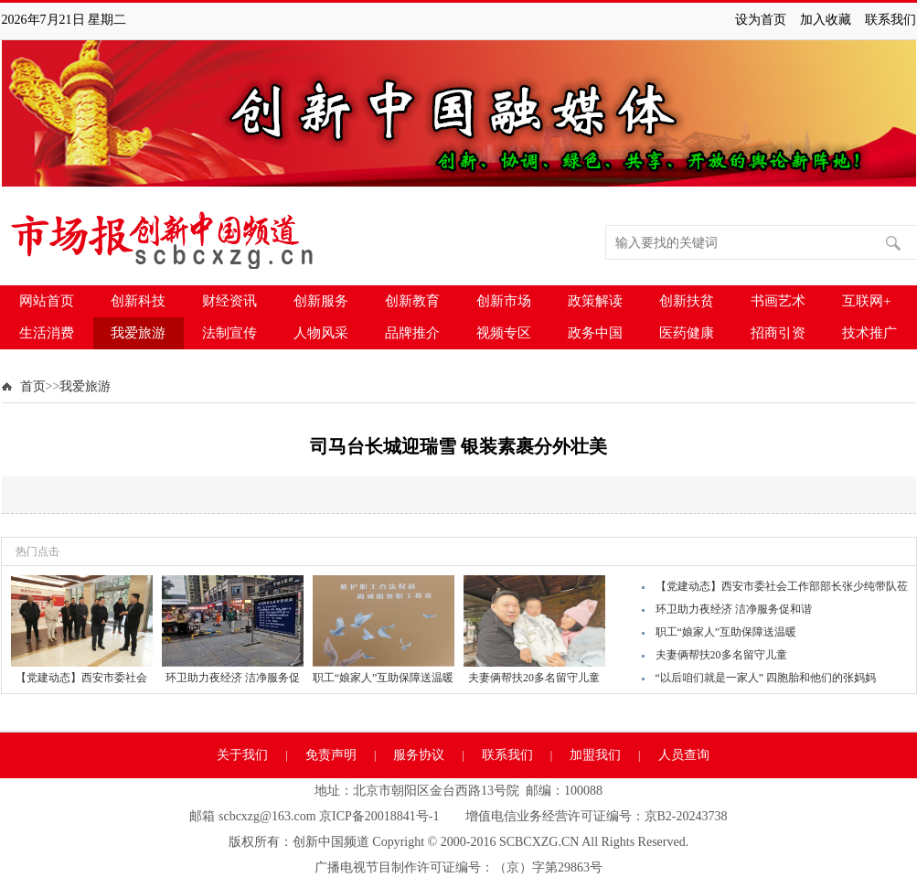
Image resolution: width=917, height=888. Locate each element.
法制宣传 (229, 333)
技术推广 (869, 333)
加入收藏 (825, 20)
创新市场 (503, 301)
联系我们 (890, 20)
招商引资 (778, 333)
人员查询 (683, 755)
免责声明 (331, 755)
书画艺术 (778, 301)
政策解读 (595, 301)
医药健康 (686, 333)
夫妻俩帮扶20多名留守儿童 (721, 654)
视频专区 (503, 333)
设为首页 (760, 20)
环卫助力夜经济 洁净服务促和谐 (734, 609)
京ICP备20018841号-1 (379, 816)
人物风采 (320, 333)
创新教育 (412, 301)
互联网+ (866, 301)
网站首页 (46, 301)
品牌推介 (412, 333)
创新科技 (138, 301)
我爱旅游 (138, 333)
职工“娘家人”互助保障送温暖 (726, 632)
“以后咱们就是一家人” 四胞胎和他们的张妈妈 (766, 677)
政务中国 (595, 333)
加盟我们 (595, 755)
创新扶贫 (686, 301)
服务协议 (418, 755)
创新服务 (320, 301)
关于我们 (242, 755)
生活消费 (46, 333)
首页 (33, 386)
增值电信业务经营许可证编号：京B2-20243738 (596, 816)
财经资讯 (229, 301)
